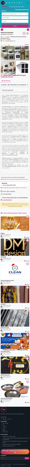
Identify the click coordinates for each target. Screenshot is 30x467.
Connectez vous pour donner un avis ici (13, 188)
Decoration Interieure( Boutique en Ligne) (18, 179)
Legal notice (3, 466)
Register (4, 430)
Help (4, 425)
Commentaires (12, 84)
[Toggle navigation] (27, 3)
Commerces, (13, 36)
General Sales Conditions (6, 464)
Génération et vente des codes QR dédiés (12, 444)
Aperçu (4, 84)
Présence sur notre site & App (9, 436)
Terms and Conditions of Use (19, 464)
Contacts (5, 426)
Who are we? (5, 423)
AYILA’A (4, 6)
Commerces (6, 179)
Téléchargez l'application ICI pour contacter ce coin (13, 76)
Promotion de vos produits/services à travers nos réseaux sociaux (15, 442)
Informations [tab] (6, 80)
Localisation (22, 84)
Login (4, 428)
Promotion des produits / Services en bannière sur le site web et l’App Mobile (16, 438)
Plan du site (5, 431)
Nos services (4, 434)
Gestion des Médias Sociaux (9, 446)
